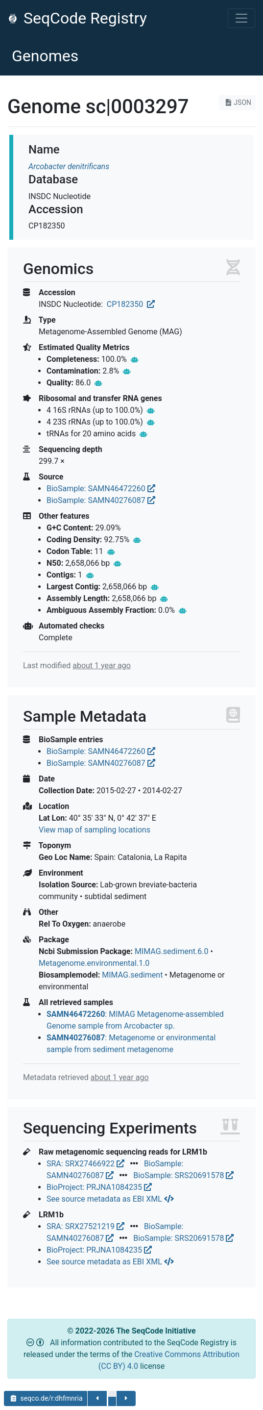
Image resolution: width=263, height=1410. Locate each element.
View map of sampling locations (94, 829)
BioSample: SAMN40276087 (101, 500)
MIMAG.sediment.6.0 (172, 951)
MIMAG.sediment (132, 975)
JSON (237, 102)
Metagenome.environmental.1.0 (94, 963)
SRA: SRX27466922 (86, 1163)
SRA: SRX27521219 (86, 1226)
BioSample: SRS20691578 (183, 1175)
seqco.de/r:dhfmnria (45, 1398)
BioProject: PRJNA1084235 (99, 1187)
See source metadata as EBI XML (110, 1199)
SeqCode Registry (77, 18)
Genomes (45, 56)
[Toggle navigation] (241, 18)
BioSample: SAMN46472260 (101, 488)
